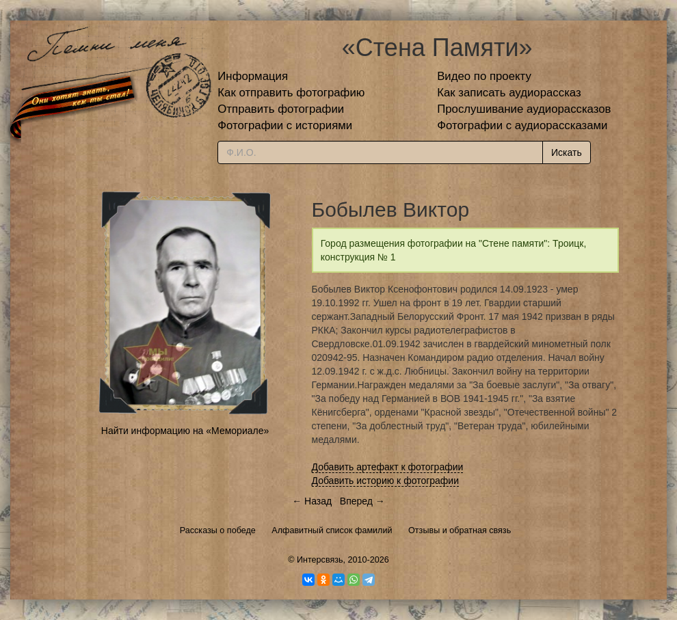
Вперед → (362, 501)
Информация (252, 76)
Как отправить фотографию (290, 92)
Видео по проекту (484, 76)
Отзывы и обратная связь (459, 530)
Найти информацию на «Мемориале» (185, 430)
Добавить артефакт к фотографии (388, 466)
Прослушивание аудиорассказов (524, 109)
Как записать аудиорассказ (509, 92)
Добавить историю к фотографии (386, 480)
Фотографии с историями (284, 125)
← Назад (312, 501)
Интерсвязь (320, 560)
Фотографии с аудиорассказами (522, 125)
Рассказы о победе (218, 530)
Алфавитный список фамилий (331, 530)
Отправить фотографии (280, 109)
